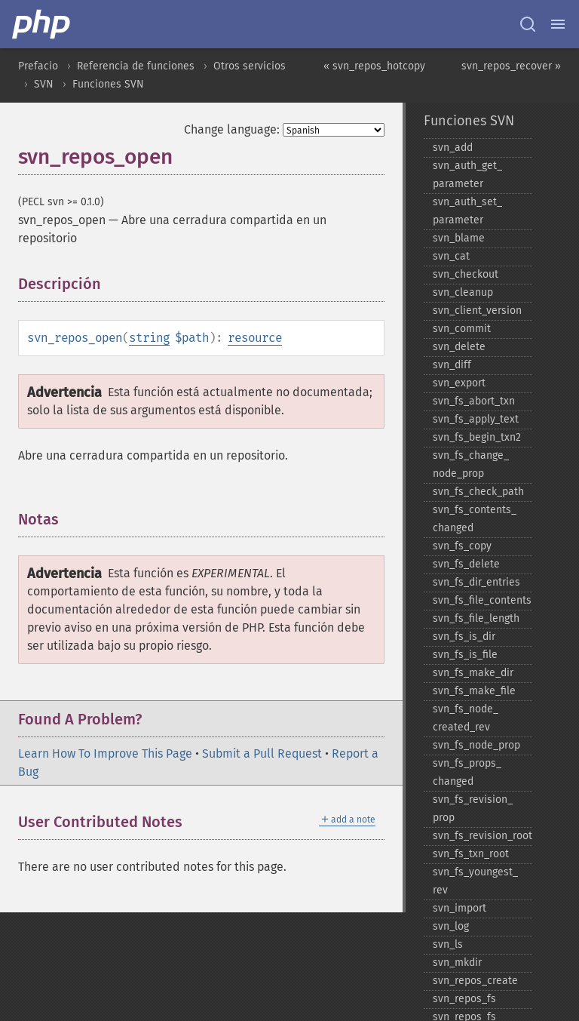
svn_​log (451, 926)
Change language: (232, 129)
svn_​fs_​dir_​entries (476, 582)
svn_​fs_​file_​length (476, 618)
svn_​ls (448, 944)
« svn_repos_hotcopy (374, 66)
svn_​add (453, 147)
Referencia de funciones (136, 66)
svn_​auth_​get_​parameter (467, 174)
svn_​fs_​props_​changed (467, 772)
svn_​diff (452, 364)
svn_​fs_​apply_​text (476, 419)
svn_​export (459, 383)
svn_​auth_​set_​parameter (467, 210)
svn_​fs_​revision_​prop (473, 808)
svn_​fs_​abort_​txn (474, 401)
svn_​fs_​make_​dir (473, 672)
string (149, 338)
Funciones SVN (108, 84)
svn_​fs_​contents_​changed (474, 518)
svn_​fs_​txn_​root (471, 853)
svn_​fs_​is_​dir (464, 636)
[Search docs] (528, 24)
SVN (44, 84)
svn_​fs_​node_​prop (476, 745)
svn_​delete (459, 346)
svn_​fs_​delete (466, 564)
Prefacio (38, 66)
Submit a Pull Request (262, 753)
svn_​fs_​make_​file (474, 690)
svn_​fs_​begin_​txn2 (477, 437)
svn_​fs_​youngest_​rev (475, 881)
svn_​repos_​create (475, 980)
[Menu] (558, 24)
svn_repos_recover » (511, 66)
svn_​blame (459, 238)
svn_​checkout (465, 274)
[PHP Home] (42, 24)
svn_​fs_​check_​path (478, 491)
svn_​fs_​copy (462, 546)
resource (255, 338)
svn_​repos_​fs (464, 998)
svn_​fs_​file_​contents (482, 600)
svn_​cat (451, 256)
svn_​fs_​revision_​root (482, 835)
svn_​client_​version (477, 310)
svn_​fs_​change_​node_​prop (471, 464)
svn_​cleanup (463, 292)
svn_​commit (462, 328)
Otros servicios (249, 66)
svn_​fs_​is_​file (465, 654)
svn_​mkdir (457, 962)
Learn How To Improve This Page (105, 753)
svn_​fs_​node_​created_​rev (465, 718)
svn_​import (459, 908)
